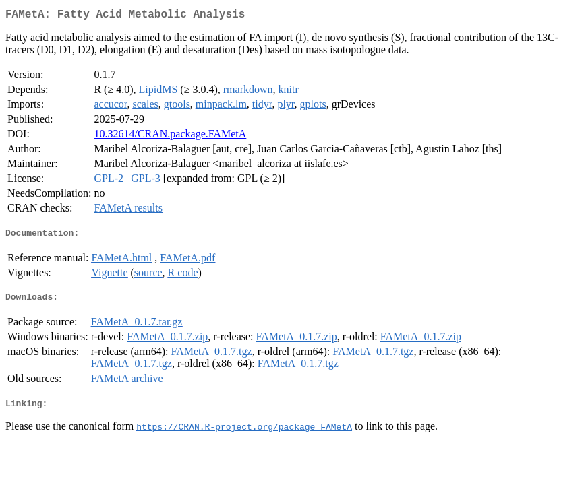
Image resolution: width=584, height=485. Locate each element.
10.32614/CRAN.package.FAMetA (170, 136)
